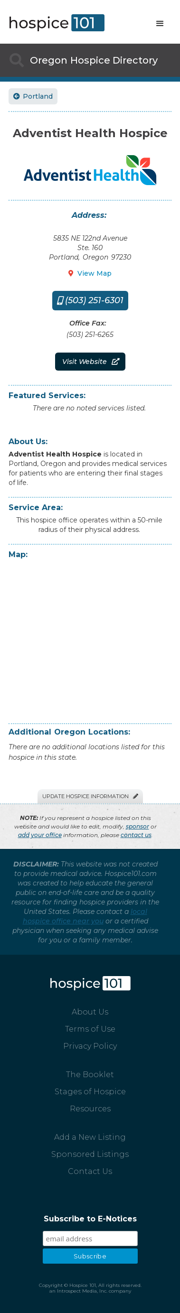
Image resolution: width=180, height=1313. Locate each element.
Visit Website (90, 361)
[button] (160, 23)
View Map (90, 273)
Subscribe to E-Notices (90, 1218)
